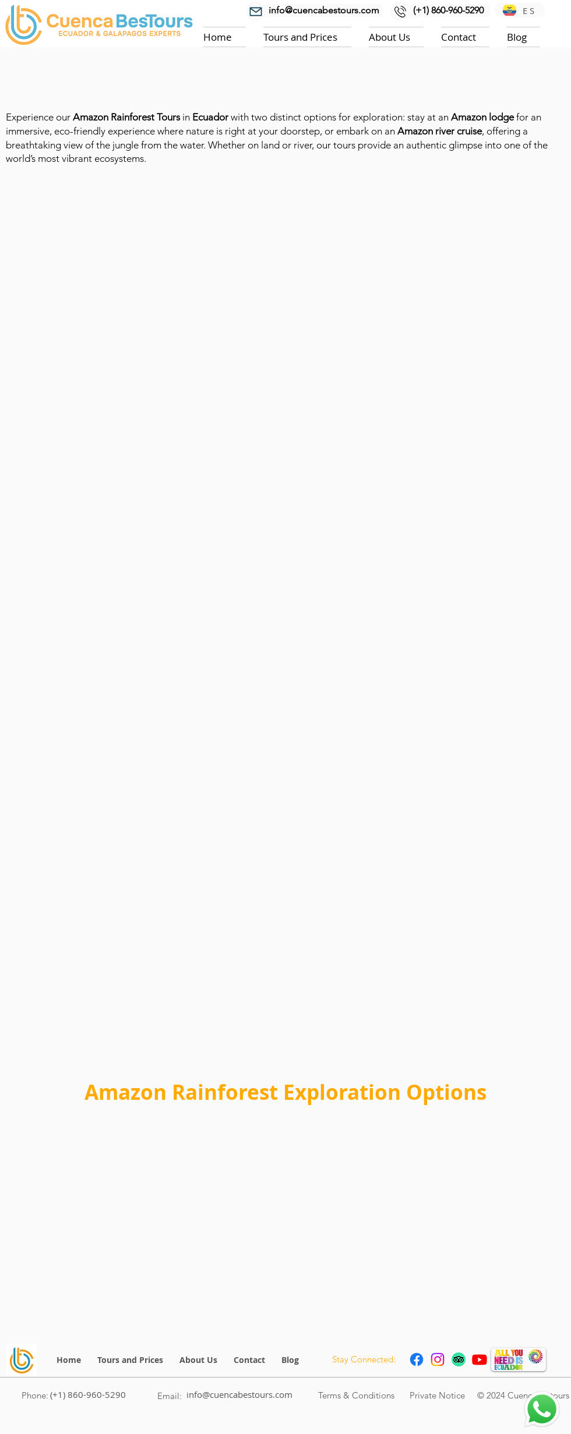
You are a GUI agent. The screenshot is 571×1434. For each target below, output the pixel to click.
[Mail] (255, 11)
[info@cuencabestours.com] (322, 10)
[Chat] (542, 1409)
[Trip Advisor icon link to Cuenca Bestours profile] (458, 1359)
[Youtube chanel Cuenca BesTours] (479, 1359)
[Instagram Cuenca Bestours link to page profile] (437, 1359)
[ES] (520, 10)
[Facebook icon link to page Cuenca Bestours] (416, 1359)
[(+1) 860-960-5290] (448, 10)
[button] (307, 37)
